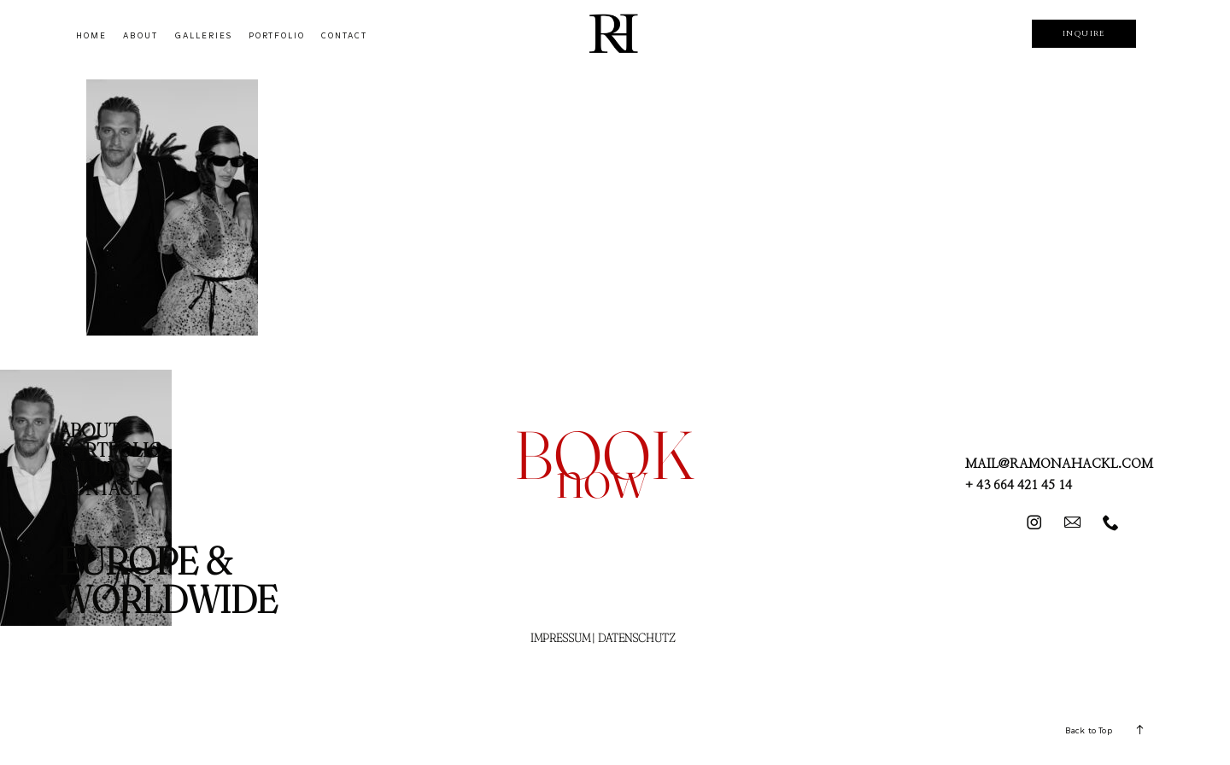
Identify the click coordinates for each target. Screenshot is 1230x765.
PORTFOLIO (277, 36)
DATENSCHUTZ (636, 638)
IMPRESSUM (560, 638)
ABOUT (140, 36)
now (601, 476)
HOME (91, 36)
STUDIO (93, 469)
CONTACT (344, 36)
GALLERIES (203, 36)
